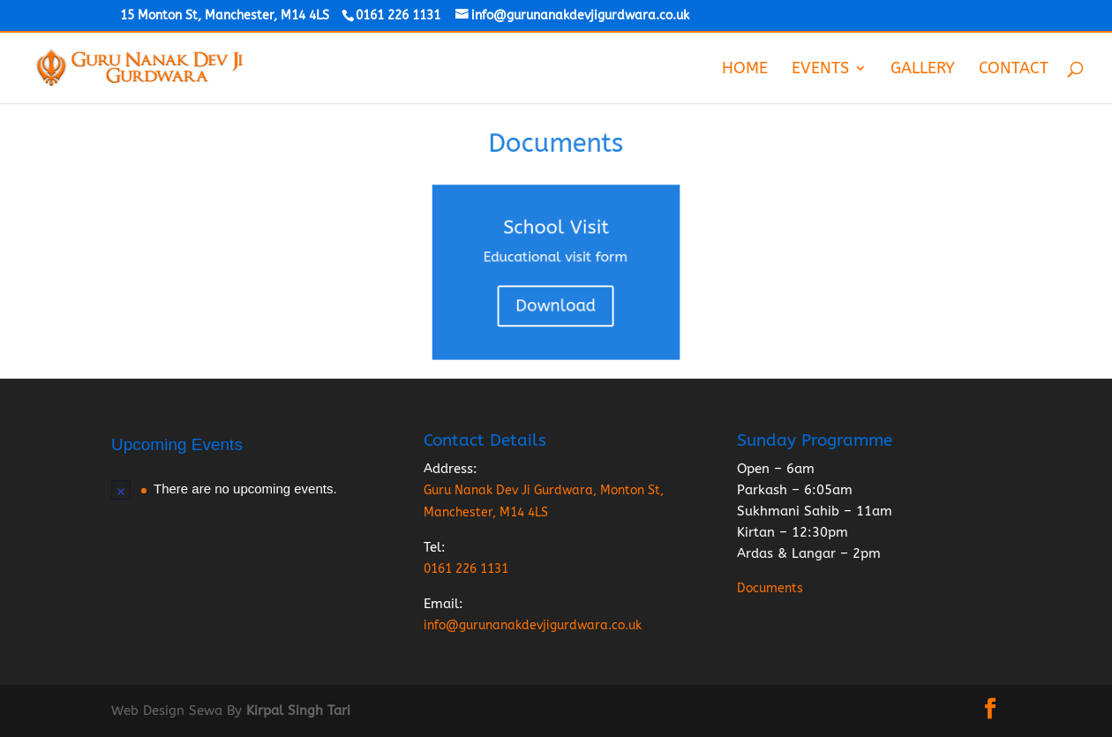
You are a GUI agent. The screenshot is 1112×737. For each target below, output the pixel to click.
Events (820, 70)
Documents (770, 588)
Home (745, 70)
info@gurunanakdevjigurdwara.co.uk (533, 625)
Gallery (922, 70)
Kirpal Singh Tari (298, 710)
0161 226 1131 (466, 568)
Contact (1013, 70)
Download (556, 302)
